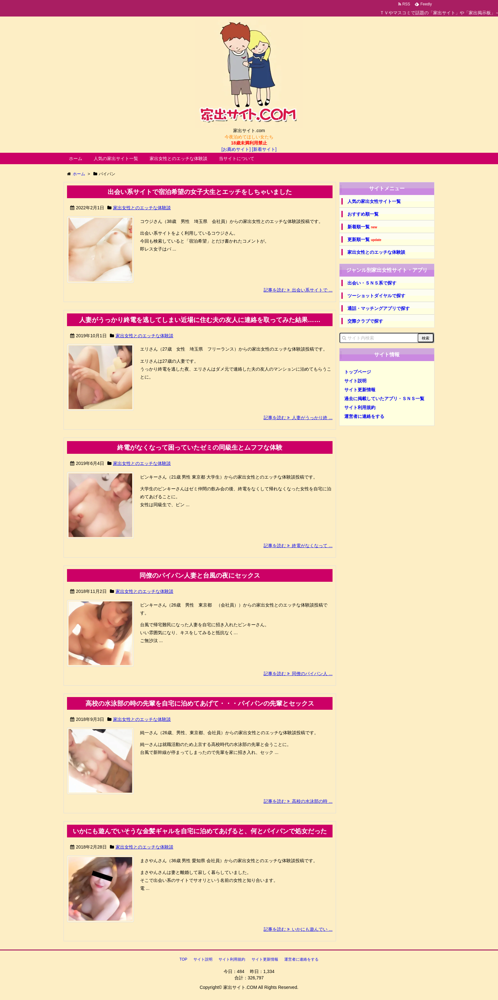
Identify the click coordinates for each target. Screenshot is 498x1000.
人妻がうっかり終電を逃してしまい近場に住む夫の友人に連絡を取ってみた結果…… (199, 319)
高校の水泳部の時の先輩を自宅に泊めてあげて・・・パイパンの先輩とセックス (199, 703)
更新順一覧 (364, 239)
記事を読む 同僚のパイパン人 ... (298, 673)
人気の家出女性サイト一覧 (374, 201)
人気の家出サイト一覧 (116, 158)
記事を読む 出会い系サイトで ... (298, 289)
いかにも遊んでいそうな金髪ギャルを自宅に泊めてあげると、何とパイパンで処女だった (200, 831)
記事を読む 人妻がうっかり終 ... (298, 417)
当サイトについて (236, 158)
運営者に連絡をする (364, 416)
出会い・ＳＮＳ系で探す (371, 283)
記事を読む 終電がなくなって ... (298, 545)
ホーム (75, 158)
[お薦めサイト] (236, 149)
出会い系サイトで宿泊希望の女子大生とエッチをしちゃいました (200, 191)
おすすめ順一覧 (363, 214)
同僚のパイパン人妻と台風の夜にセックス (199, 575)
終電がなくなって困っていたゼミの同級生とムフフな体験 (199, 447)
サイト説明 (355, 380)
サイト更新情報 (359, 389)
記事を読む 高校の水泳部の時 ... (298, 801)
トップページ (357, 371)
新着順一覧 (362, 227)
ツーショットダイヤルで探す (376, 295)
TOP (183, 959)
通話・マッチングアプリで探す (378, 308)
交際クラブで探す (365, 321)
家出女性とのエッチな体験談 (178, 158)
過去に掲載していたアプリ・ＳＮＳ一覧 (384, 398)
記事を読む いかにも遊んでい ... (298, 929)
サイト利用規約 (359, 407)
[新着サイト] (264, 149)
